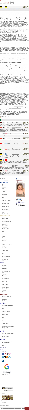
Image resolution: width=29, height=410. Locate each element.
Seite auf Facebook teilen (21, 178)
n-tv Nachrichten (5, 390)
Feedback (4, 408)
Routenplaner (4, 402)
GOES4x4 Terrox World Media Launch (16, 133)
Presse (7, 408)
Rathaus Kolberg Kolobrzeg (15, 166)
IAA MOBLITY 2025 (15, 154)
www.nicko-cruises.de (18, 106)
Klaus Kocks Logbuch (16, 138)
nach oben (27, 409)
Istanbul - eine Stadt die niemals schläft (16, 143)
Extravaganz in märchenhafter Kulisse (16, 149)
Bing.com (3, 393)
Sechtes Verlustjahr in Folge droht (16, 171)
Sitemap (13, 408)
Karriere (10, 408)
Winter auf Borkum (15, 122)
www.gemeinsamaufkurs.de (15, 108)
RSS (1, 408)
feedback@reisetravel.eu (8, 113)
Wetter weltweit (4, 400)
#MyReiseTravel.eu (15, 114)
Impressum (23, 408)
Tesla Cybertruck (15, 159)
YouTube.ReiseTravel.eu (5, 114)
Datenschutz (19, 408)
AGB (16, 408)
